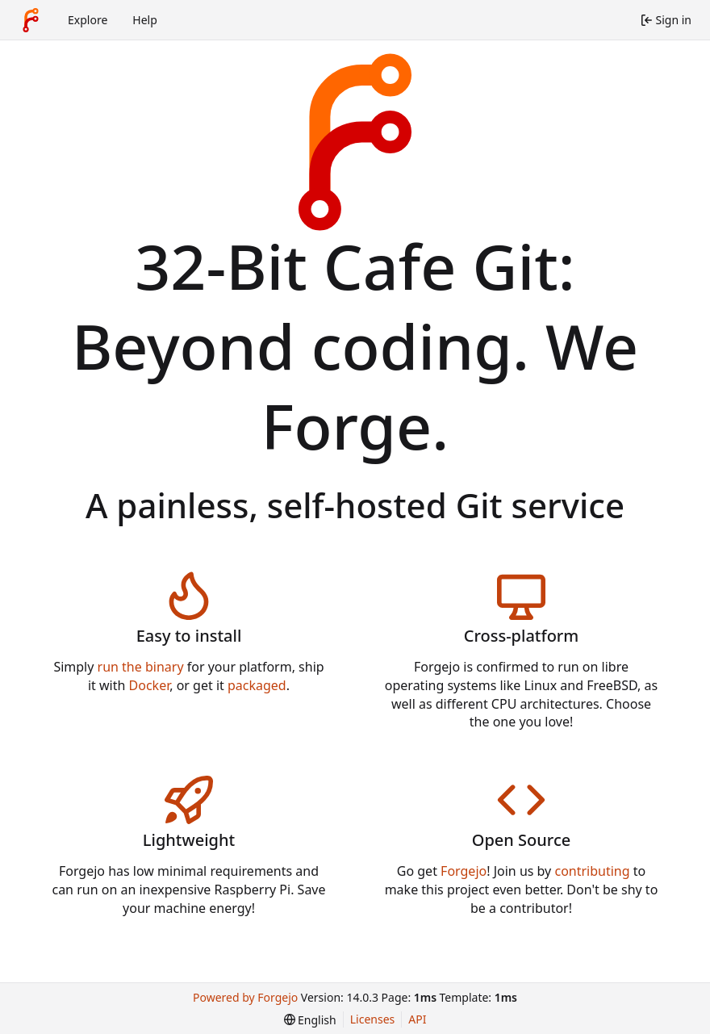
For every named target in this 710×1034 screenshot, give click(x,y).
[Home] (30, 20)
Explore (87, 19)
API (417, 1019)
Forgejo (464, 871)
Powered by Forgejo (245, 997)
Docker (149, 685)
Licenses (372, 1019)
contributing (591, 871)
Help (144, 19)
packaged (257, 685)
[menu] (310, 1020)
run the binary (141, 667)
